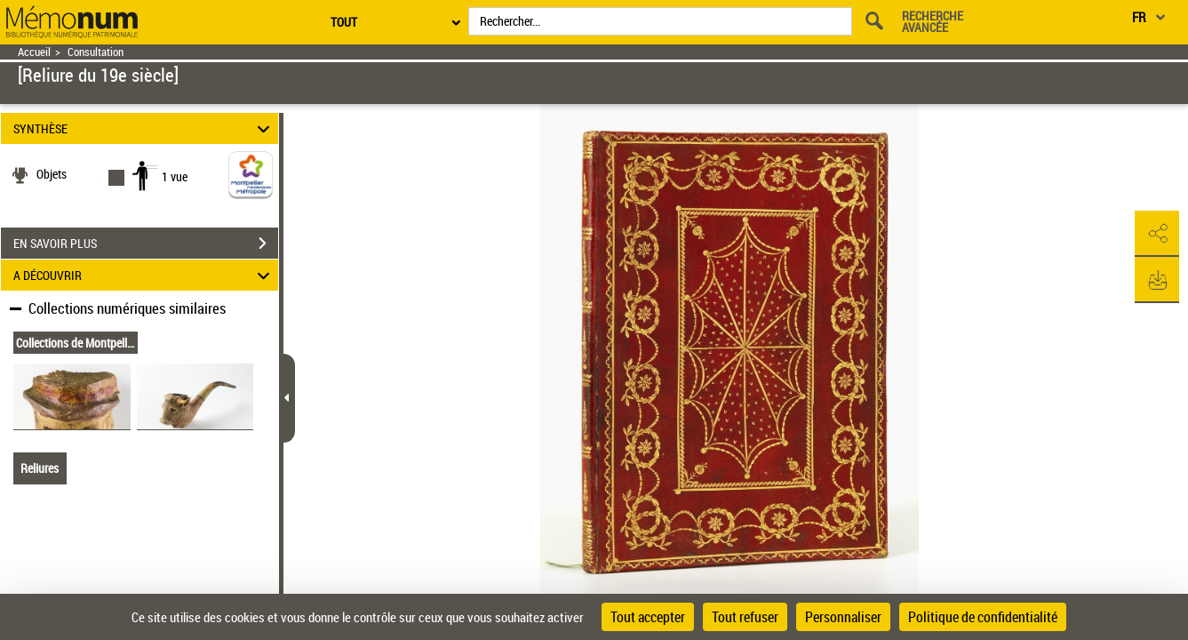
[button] (1157, 234)
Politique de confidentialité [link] (982, 617)
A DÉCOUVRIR (144, 275)
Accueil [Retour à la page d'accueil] (34, 52)
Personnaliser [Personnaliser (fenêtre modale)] (843, 617)
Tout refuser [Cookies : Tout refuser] (745, 617)
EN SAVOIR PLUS (145, 243)
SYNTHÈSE (144, 128)
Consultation (96, 52)
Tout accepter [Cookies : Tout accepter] (647, 617)
